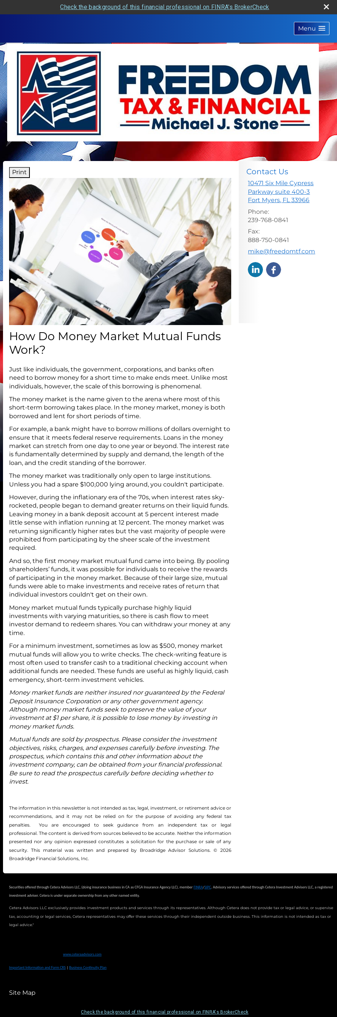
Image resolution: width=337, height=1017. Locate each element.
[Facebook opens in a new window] (273, 269)
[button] (311, 28)
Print (19, 172)
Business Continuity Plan (88, 967)
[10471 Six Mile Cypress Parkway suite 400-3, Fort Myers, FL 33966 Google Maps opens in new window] (289, 191)
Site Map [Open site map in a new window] (22, 992)
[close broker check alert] (326, 7)
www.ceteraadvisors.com (82, 954)
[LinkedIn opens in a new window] (255, 269)
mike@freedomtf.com (281, 251)
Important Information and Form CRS (37, 967)
